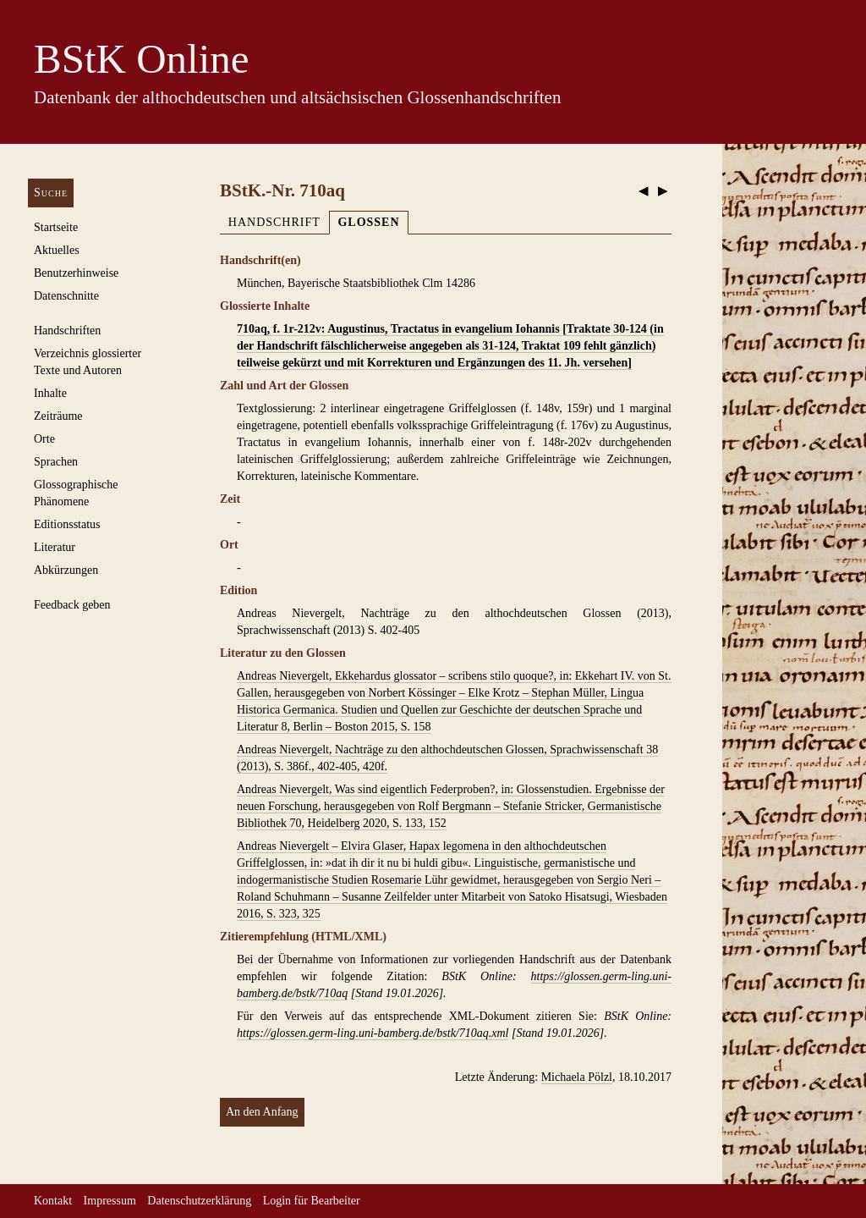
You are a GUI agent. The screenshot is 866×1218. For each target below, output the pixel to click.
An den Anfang (262, 1111)
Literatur (54, 547)
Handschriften (67, 330)
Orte (44, 439)
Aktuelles (56, 250)
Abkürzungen (66, 570)
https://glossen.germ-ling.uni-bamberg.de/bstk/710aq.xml (372, 1033)
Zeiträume (58, 416)
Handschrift (274, 222)
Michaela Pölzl (576, 1077)
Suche (51, 192)
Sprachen (56, 461)
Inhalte (50, 393)
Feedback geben (72, 604)
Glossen (368, 222)
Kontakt (53, 1200)
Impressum (110, 1200)
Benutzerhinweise (76, 273)
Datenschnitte (66, 295)
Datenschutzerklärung (199, 1200)
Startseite (56, 227)
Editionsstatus (67, 524)
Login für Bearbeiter (311, 1200)
